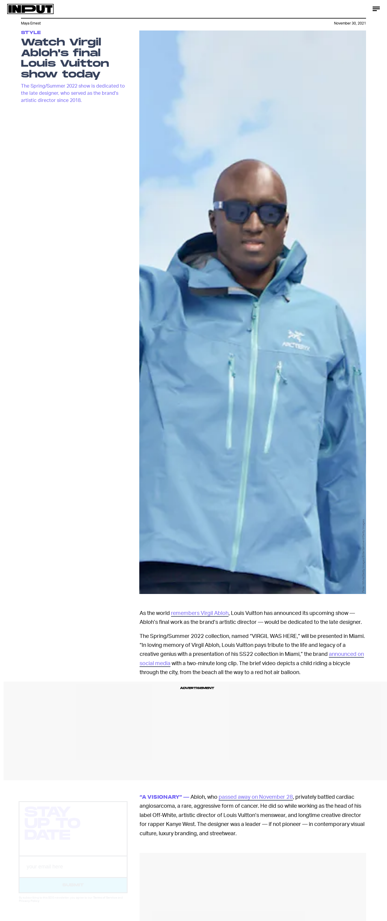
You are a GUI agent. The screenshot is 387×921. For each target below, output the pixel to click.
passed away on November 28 (256, 796)
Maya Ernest (31, 23)
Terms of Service (105, 903)
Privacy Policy (29, 906)
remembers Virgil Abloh (200, 612)
